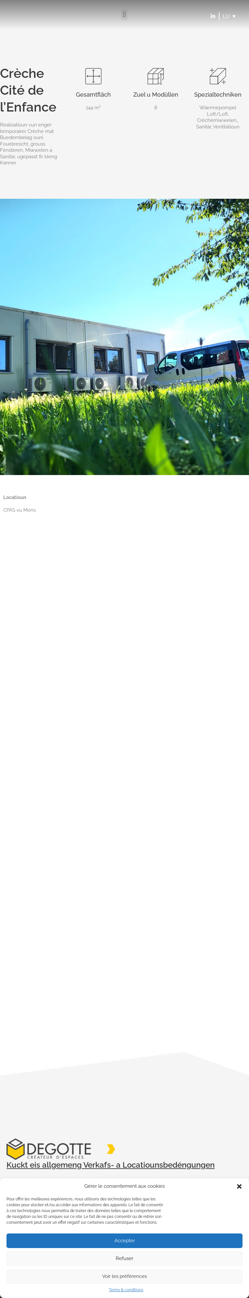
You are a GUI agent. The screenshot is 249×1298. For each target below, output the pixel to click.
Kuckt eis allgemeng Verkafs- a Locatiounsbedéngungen (110, 1165)
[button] (239, 1186)
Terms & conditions (126, 1290)
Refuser (124, 1258)
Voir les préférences (124, 1276)
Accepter (124, 1241)
